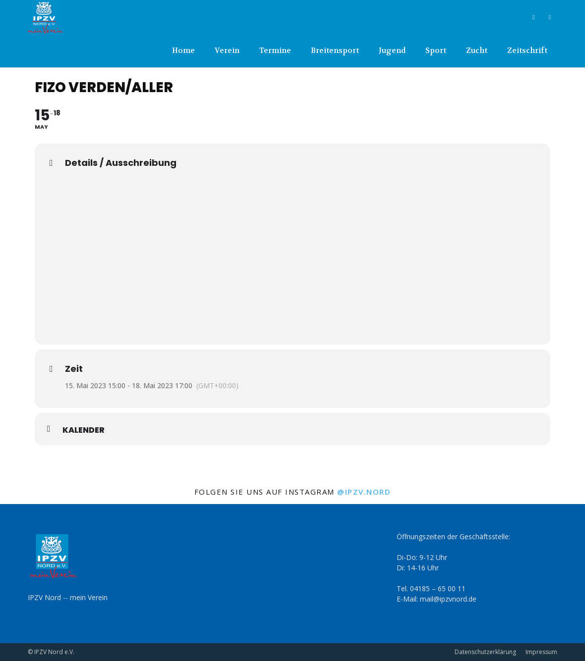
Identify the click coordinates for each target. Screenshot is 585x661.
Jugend (392, 50)
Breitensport (335, 50)
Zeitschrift (527, 50)
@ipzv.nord (364, 492)
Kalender (83, 430)
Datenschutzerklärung (485, 652)
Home (183, 50)
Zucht (476, 50)
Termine (275, 50)
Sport (435, 50)
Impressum (541, 652)
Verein (227, 50)
